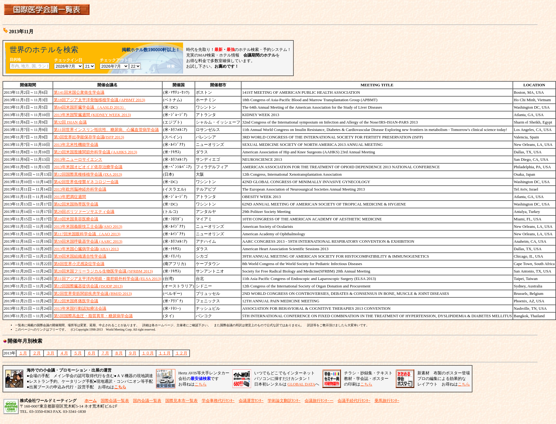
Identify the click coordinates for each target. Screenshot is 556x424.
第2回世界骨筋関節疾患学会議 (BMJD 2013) (93, 293)
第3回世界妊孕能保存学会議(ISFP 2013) (89, 137)
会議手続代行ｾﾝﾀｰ (354, 400)
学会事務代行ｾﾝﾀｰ (218, 400)
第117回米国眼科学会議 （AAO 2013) (87, 234)
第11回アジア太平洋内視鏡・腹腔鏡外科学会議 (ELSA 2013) (107, 278)
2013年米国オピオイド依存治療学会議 (88, 167)
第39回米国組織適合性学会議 (80, 256)
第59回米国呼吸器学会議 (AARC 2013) (88, 241)
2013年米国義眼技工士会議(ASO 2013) (88, 226)
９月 (132, 353)
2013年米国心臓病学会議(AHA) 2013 (86, 248)
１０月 (148, 353)
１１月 (165, 353)
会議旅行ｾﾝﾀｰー (319, 400)
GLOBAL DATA (301, 384)
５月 (78, 353)
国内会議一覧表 (147, 400)
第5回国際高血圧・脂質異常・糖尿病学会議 (93, 315)
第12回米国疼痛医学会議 (76, 301)
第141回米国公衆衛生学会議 (79, 92)
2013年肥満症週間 (70, 196)
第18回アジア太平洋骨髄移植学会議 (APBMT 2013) (99, 99)
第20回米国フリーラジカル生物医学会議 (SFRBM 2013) (103, 271)
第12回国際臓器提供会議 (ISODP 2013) (88, 286)
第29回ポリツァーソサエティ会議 (84, 211)
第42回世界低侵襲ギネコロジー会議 (86, 181)
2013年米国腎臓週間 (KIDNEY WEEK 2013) (92, 114)
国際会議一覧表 (115, 400)
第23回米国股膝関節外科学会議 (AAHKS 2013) (95, 152)
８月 (119, 353)
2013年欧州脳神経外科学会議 (80, 189)
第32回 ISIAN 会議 (70, 122)
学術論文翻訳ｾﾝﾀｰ (284, 400)
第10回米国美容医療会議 (76, 219)
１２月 (181, 353)
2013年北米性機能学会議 (76, 144)
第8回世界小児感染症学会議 (79, 263)
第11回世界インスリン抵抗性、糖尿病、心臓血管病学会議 (106, 129)
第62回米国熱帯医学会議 (76, 204)
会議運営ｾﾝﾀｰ (251, 400)
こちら (201, 384)
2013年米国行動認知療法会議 (80, 308)
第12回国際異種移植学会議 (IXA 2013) (88, 174)
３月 (50, 353)
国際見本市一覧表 (181, 400)
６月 (91, 353)
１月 (23, 353)
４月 (64, 353)
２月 (37, 353)
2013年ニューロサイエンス (78, 159)
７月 (105, 353)
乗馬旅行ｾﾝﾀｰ (386, 400)
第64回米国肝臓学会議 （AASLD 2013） (90, 107)
